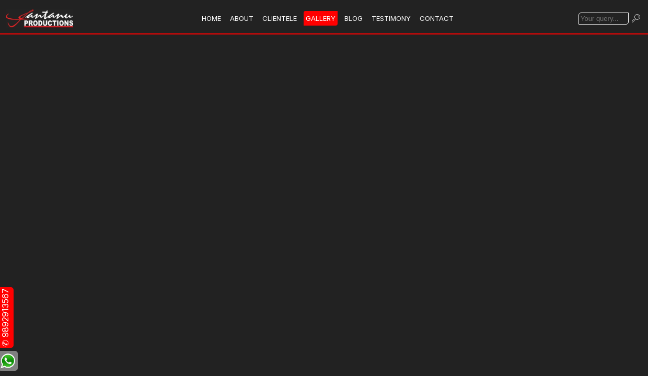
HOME (211, 18)
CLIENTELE (279, 18)
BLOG (353, 18)
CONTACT (437, 18)
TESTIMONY (391, 18)
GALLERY (320, 18)
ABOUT (241, 18)
